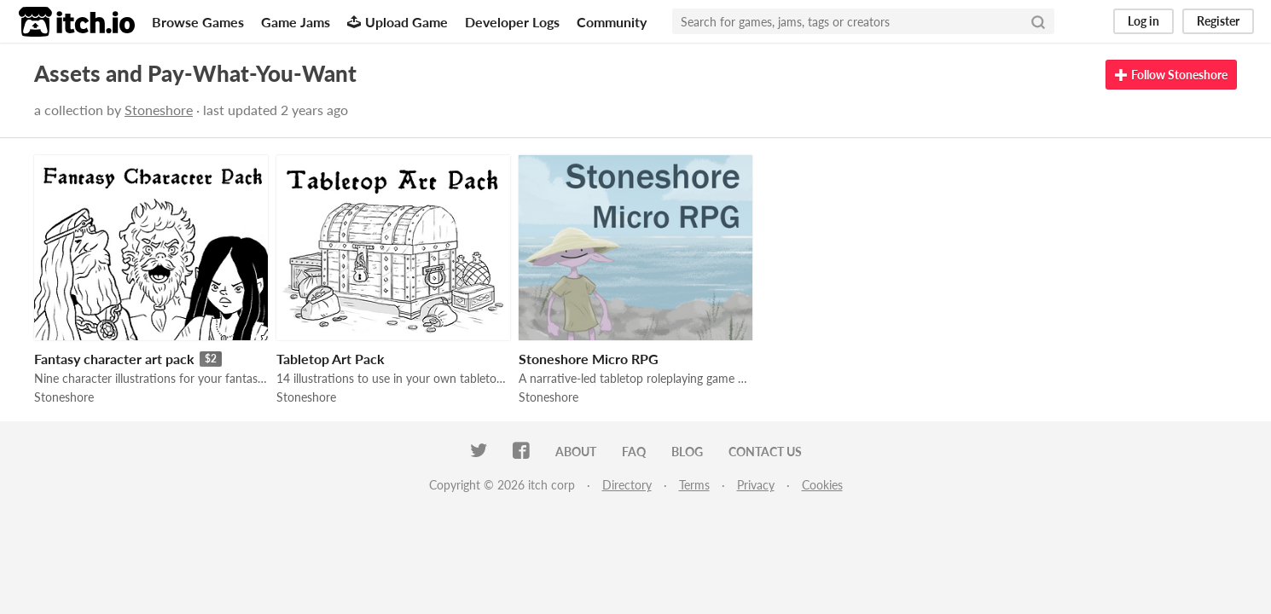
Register (1218, 21)
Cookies (822, 485)
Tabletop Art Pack (330, 358)
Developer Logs (512, 22)
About (575, 451)
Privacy (756, 485)
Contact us (765, 451)
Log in (1143, 21)
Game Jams (295, 22)
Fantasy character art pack (114, 358)
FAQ (634, 451)
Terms (694, 485)
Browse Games (198, 22)
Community (612, 22)
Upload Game (397, 22)
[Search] (1038, 21)
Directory (627, 485)
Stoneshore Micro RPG (589, 358)
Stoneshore (159, 109)
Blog (687, 451)
